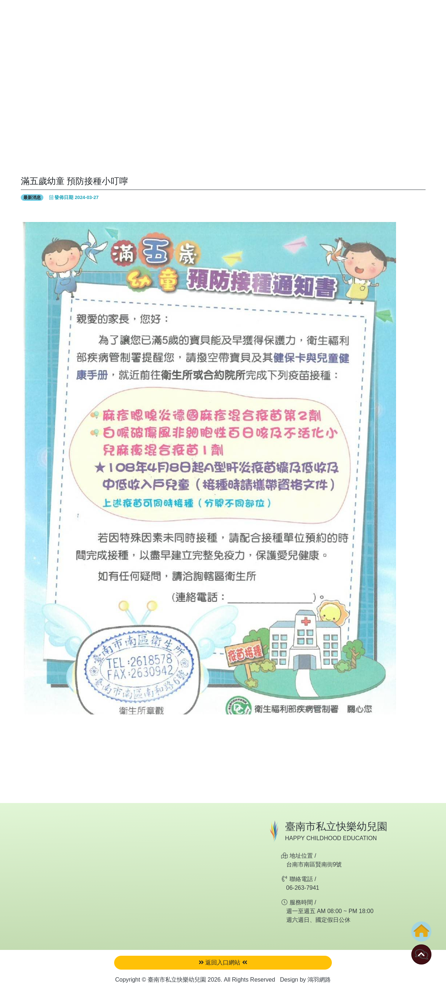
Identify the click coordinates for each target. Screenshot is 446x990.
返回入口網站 (223, 962)
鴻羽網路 (319, 980)
